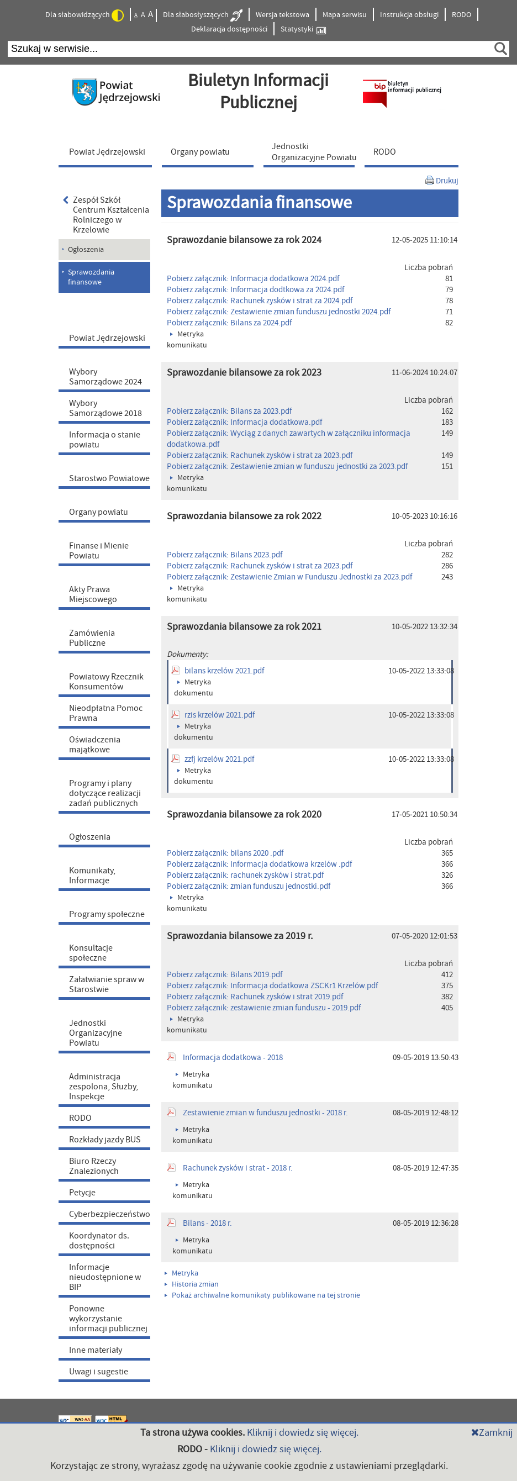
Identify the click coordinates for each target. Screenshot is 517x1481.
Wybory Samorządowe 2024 (105, 376)
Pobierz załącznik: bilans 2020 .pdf (225, 853)
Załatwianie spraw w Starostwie (106, 984)
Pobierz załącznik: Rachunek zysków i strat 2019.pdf (255, 997)
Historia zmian (192, 1284)
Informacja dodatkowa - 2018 (233, 1057)
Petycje (82, 1192)
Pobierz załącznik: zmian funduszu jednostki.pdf (248, 886)
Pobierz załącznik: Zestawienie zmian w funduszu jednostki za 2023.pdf (287, 466)
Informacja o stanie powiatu (104, 439)
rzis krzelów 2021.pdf (219, 715)
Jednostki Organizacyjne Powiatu (95, 1033)
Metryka (181, 1273)
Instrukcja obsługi (409, 15)
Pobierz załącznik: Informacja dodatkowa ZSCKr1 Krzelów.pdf (272, 986)
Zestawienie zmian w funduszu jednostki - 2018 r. (265, 1113)
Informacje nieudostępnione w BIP (105, 1277)
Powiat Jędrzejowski (107, 338)
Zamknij (492, 1432)
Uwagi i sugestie (98, 1371)
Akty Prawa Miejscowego (93, 594)
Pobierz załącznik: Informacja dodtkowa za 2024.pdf (255, 289)
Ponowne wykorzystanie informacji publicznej (108, 1318)
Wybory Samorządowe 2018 (105, 408)
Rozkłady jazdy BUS (105, 1139)
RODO (461, 15)
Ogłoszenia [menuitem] (86, 250)
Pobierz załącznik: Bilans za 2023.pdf (229, 411)
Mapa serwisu (345, 15)
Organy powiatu (98, 512)
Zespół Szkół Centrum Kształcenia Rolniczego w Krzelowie (106, 214)
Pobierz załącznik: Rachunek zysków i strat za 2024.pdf (259, 301)
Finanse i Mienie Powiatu (99, 550)
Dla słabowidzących (84, 15)
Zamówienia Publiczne (92, 638)
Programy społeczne (107, 914)
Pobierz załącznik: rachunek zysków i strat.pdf (245, 875)
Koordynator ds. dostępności (99, 1240)
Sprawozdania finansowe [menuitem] (91, 277)
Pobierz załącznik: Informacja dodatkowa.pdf (244, 422)
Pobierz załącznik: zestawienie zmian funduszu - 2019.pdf (264, 1008)
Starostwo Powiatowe (109, 478)
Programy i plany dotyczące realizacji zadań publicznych (105, 793)
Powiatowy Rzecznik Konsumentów (106, 681)
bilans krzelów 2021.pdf (224, 671)
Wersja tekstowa (282, 15)
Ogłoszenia (89, 836)
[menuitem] (108, 151)
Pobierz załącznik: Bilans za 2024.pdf (229, 323)
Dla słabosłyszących (202, 15)
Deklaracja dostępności (229, 29)
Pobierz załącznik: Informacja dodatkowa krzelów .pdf (259, 864)
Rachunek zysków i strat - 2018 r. (238, 1168)
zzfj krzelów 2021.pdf (219, 759)
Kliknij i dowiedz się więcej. (302, 1432)
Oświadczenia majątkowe (94, 744)
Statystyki (303, 29)
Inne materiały (95, 1350)
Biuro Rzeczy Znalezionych (94, 1166)
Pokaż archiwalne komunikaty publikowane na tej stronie (262, 1295)
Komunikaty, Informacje (92, 875)
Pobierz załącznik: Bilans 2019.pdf (224, 974)
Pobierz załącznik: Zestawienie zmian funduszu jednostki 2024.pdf (279, 312)
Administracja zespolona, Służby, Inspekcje (103, 1086)
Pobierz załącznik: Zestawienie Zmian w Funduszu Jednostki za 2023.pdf (289, 577)
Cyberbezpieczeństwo (109, 1214)
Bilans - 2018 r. (207, 1223)
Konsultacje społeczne (91, 952)
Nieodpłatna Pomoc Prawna (106, 713)
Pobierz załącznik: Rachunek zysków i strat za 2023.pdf (259, 455)
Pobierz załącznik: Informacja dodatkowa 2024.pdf (253, 278)
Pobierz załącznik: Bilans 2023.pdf (224, 555)
